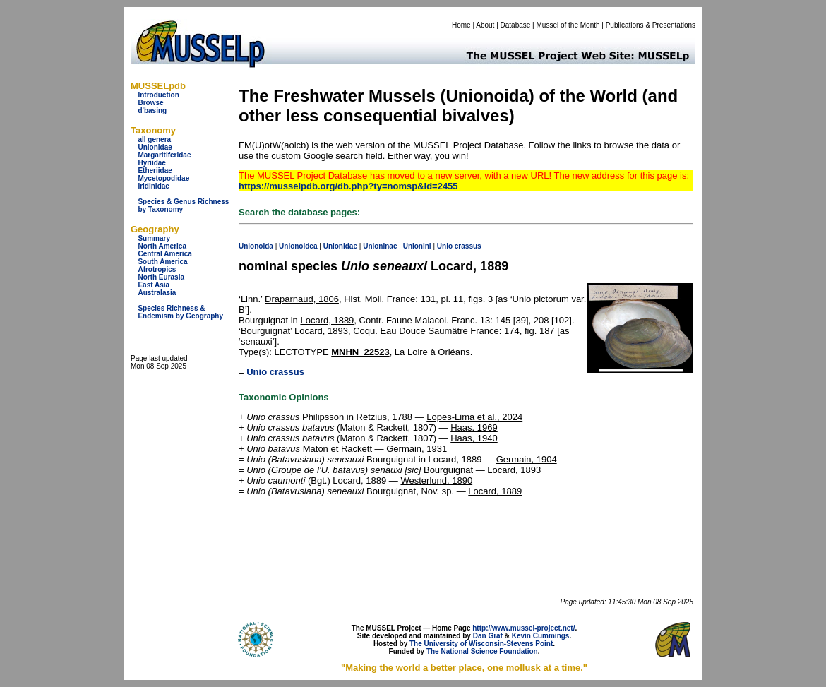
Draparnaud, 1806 (302, 299)
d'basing (152, 110)
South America (162, 261)
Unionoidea (298, 246)
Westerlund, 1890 (436, 480)
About (485, 25)
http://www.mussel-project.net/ (523, 628)
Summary (154, 238)
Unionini (417, 246)
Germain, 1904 (526, 459)
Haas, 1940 (474, 438)
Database (516, 25)
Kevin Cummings (541, 636)
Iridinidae (153, 186)
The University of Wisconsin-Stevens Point (481, 643)
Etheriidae (155, 170)
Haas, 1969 (474, 427)
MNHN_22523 (360, 352)
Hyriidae (151, 163)
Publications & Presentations (650, 25)
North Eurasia (161, 277)
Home (461, 25)
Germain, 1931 (416, 448)
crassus (468, 246)
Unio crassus (275, 371)
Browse (150, 103)
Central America (164, 254)
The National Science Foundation (482, 651)
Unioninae (380, 246)
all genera (154, 139)
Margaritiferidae (164, 155)
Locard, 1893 (321, 330)
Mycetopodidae (163, 178)
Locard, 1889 (327, 320)
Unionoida (256, 246)
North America (162, 246)
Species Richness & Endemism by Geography (180, 312)
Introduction (158, 95)
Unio (445, 246)
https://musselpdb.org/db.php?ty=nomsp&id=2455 (348, 186)
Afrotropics (157, 269)
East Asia (153, 285)
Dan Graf (488, 636)
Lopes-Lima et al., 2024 (474, 417)
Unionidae (155, 147)
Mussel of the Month (568, 25)
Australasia (157, 293)
